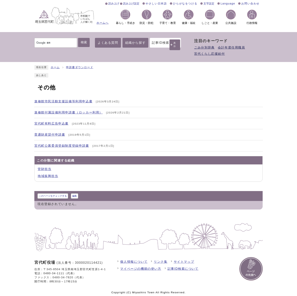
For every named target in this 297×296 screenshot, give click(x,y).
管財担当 (44, 169)
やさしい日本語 (156, 3)
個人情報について (134, 261)
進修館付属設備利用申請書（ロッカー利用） (68, 112)
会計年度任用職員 (231, 47)
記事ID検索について (183, 268)
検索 (84, 42)
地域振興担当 (48, 176)
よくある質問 (108, 42)
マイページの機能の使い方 (140, 268)
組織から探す (135, 42)
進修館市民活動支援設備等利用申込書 (63, 101)
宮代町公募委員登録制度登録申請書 (61, 145)
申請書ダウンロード (79, 67)
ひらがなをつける (185, 3)
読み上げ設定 (131, 3)
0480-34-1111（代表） (59, 273)
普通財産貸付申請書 (49, 134)
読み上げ (113, 3)
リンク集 (160, 261)
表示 (174, 44)
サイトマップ (184, 261)
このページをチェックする (53, 196)
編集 (74, 196)
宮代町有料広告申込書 (51, 123)
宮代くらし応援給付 (209, 53)
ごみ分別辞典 (204, 47)
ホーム (55, 67)
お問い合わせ (250, 3)
